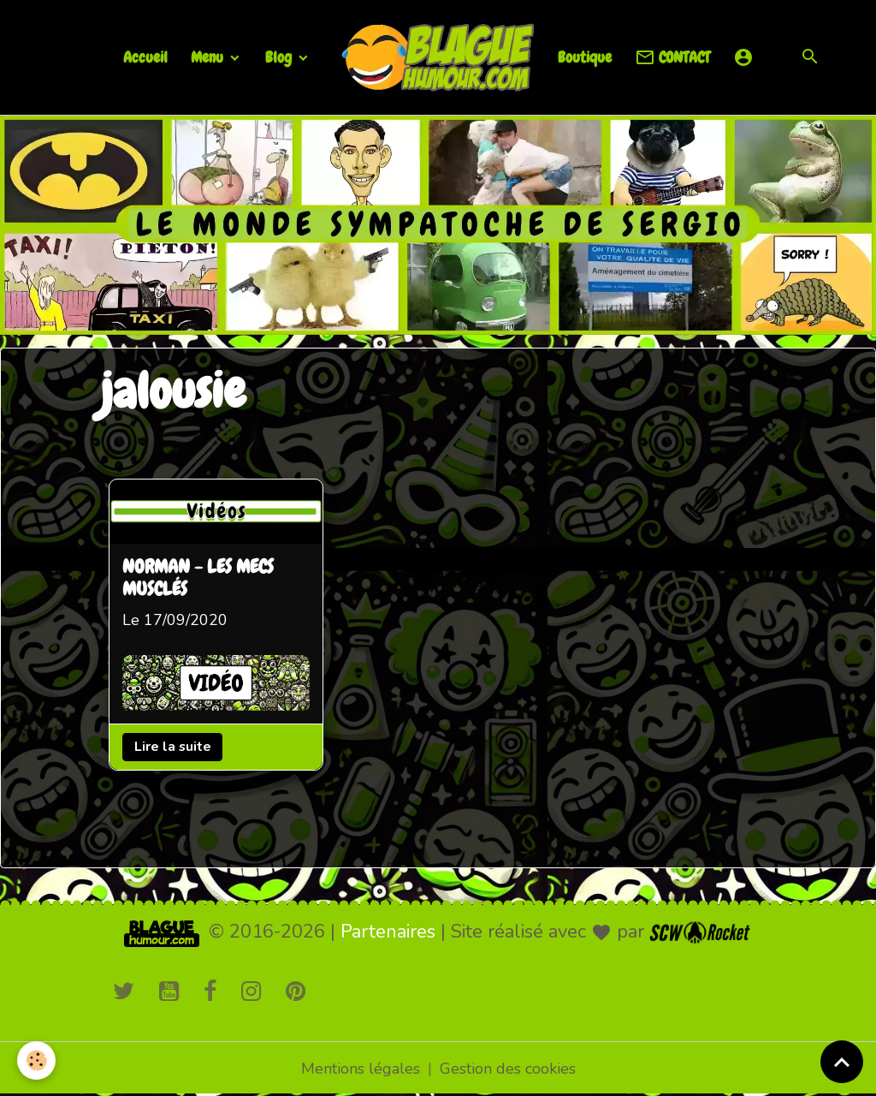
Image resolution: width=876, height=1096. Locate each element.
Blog (280, 57)
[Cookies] (36, 1060)
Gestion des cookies (508, 1068)
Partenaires (387, 931)
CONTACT (672, 57)
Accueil (145, 57)
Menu (209, 57)
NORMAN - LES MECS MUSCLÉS (198, 579)
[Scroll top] (841, 1061)
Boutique (585, 57)
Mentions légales (360, 1068)
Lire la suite (172, 746)
